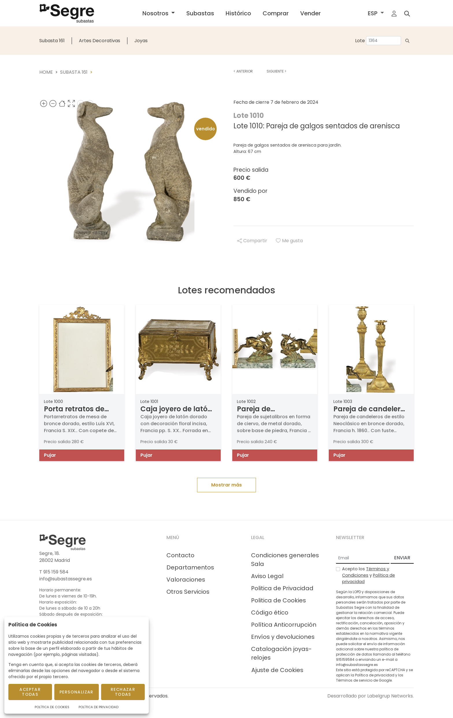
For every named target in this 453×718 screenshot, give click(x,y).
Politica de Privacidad (282, 588)
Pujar (50, 455)
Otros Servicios (187, 592)
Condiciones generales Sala (285, 559)
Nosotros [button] (156, 13)
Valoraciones (185, 579)
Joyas (141, 40)
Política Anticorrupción (283, 625)
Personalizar (77, 692)
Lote (360, 40)
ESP (373, 13)
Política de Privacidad (98, 707)
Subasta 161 (52, 40)
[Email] (362, 558)
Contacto (180, 555)
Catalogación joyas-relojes (281, 653)
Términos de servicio (354, 680)
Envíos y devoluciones (283, 637)
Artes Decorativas (99, 40)
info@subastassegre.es (65, 578)
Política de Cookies (52, 707)
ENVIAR (402, 557)
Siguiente (276, 71)
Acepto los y (368, 575)
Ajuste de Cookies (277, 670)
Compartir (252, 240)
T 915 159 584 (53, 572)
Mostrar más (226, 485)
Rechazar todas (123, 691)
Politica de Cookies (278, 600)
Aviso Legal (267, 576)
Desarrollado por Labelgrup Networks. (370, 696)
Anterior (243, 71)
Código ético (269, 612)
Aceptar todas (30, 691)
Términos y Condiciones (365, 572)
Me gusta (289, 240)
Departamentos (190, 567)
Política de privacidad (374, 675)
